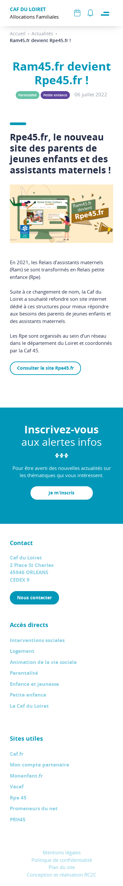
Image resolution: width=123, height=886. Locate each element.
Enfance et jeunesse (34, 684)
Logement (22, 651)
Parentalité (27, 95)
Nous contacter (34, 597)
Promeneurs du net (34, 808)
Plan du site (62, 867)
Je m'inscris (61, 493)
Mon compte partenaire (39, 764)
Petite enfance (55, 95)
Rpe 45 (18, 797)
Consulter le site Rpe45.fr (45, 368)
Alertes (90, 13)
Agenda (77, 13)
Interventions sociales (37, 640)
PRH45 (18, 819)
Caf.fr (17, 753)
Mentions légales (62, 852)
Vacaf (17, 786)
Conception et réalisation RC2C (61, 874)
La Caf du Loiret (29, 705)
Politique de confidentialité (61, 860)
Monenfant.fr (26, 775)
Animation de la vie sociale (43, 662)
